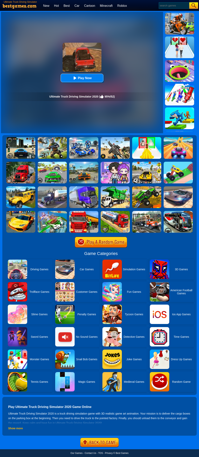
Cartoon (89, 5)
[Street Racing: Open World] (83, 163)
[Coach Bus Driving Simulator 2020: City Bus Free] (178, 212)
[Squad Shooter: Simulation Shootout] (115, 138)
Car (76, 5)
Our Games (77, 453)
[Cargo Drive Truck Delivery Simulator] (146, 212)
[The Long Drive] (146, 163)
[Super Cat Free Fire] (52, 138)
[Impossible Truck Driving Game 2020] (52, 187)
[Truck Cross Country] (20, 187)
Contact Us (90, 453)
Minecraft (106, 5)
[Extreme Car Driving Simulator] (178, 187)
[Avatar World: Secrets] (115, 163)
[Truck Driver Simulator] (115, 212)
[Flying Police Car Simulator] (52, 212)
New (46, 5)
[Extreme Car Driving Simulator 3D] (20, 138)
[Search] (174, 5)
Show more (15, 428)
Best (67, 5)
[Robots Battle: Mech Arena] (83, 138)
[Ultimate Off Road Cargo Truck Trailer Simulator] (83, 187)
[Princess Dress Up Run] (146, 138)
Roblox (122, 5)
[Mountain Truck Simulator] (20, 163)
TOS (100, 453)
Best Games (122, 453)
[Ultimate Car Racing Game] (20, 212)
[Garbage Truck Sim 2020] (115, 187)
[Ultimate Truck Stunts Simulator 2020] (146, 187)
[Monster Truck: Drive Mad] (178, 163)
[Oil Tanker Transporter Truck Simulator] (83, 212)
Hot (56, 5)
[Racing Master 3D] (178, 138)
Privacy (109, 453)
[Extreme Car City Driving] (52, 163)
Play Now (82, 78)
